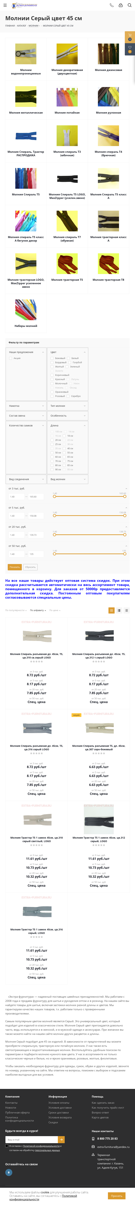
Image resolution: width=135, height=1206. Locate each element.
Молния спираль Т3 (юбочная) (67, 153)
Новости (10, 1107)
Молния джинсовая (108, 70)
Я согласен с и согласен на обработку (35, 1148)
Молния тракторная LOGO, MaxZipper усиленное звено (26, 283)
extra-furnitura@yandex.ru (113, 1147)
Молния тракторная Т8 (108, 279)
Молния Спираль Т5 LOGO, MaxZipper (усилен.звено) (67, 196)
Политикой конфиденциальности (41, 1146)
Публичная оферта (17, 1112)
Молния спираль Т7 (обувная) (67, 238)
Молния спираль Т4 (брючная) (108, 153)
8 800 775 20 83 (107, 1139)
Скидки (53, 1122)
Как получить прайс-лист (108, 1107)
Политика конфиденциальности (19, 1119)
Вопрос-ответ (100, 1112)
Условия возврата (60, 1117)
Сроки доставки (59, 1112)
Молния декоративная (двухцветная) (67, 71)
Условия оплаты (59, 1102)
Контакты (11, 1102)
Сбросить (30, 567)
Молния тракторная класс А (108, 238)
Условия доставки (60, 1107)
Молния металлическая (26, 112)
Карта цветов (100, 1117)
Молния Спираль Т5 (26, 194)
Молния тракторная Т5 (67, 279)
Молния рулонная (108, 112)
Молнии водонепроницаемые (26, 71)
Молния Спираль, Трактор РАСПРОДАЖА (26, 153)
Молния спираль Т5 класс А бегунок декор (26, 238)
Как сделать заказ (103, 1102)
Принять (116, 1196)
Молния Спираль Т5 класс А (108, 196)
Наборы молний (26, 326)
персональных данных (47, 1150)
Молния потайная (67, 112)
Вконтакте (8, 1172)
